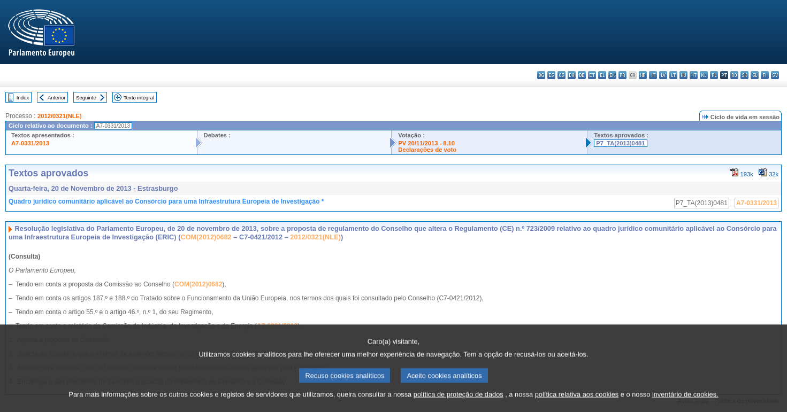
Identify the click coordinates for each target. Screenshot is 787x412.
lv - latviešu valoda (663, 75)
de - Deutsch (582, 75)
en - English (612, 75)
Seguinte (86, 97)
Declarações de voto (427, 149)
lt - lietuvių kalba (673, 75)
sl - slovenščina (755, 75)
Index (23, 97)
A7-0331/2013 (30, 143)
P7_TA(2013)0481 (620, 143)
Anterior (57, 97)
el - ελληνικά (602, 75)
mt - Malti (694, 75)
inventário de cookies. (685, 404)
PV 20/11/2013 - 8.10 (426, 143)
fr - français (622, 75)
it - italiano (653, 75)
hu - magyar (683, 75)
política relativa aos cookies (577, 404)
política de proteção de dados (458, 404)
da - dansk (572, 75)
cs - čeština (561, 75)
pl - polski (714, 75)
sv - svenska (775, 75)
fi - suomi (765, 75)
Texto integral (139, 97)
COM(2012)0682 (205, 237)
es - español (551, 75)
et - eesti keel (592, 75)
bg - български (541, 75)
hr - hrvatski (643, 75)
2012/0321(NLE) (59, 116)
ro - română (734, 75)
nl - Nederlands (704, 75)
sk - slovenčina (744, 75)
